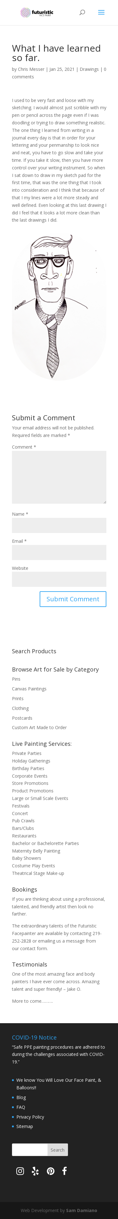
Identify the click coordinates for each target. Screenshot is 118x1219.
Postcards (22, 718)
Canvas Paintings (29, 689)
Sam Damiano (81, 1210)
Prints (18, 698)
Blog (21, 1097)
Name (20, 514)
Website (20, 568)
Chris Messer (31, 69)
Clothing (20, 708)
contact (28, 948)
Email (19, 541)
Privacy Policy (30, 1117)
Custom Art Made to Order (39, 727)
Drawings (89, 69)
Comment (24, 447)
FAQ (20, 1107)
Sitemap (24, 1126)
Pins (16, 679)
